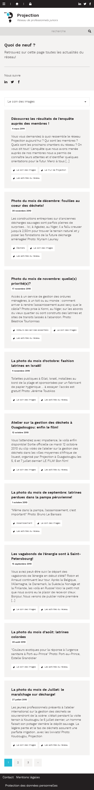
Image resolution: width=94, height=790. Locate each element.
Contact (8, 777)
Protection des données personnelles (31, 786)
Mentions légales (28, 777)
